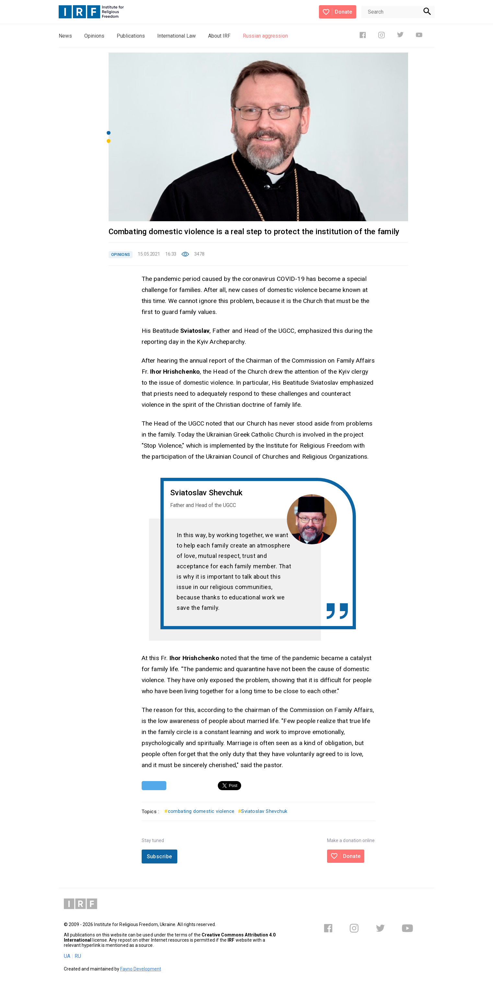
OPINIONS (120, 254)
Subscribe (159, 856)
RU (78, 956)
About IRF (219, 36)
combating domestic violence (199, 811)
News (65, 36)
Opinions (94, 36)
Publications (131, 36)
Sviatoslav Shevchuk (263, 811)
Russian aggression (265, 36)
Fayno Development (140, 968)
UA (67, 956)
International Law (176, 36)
